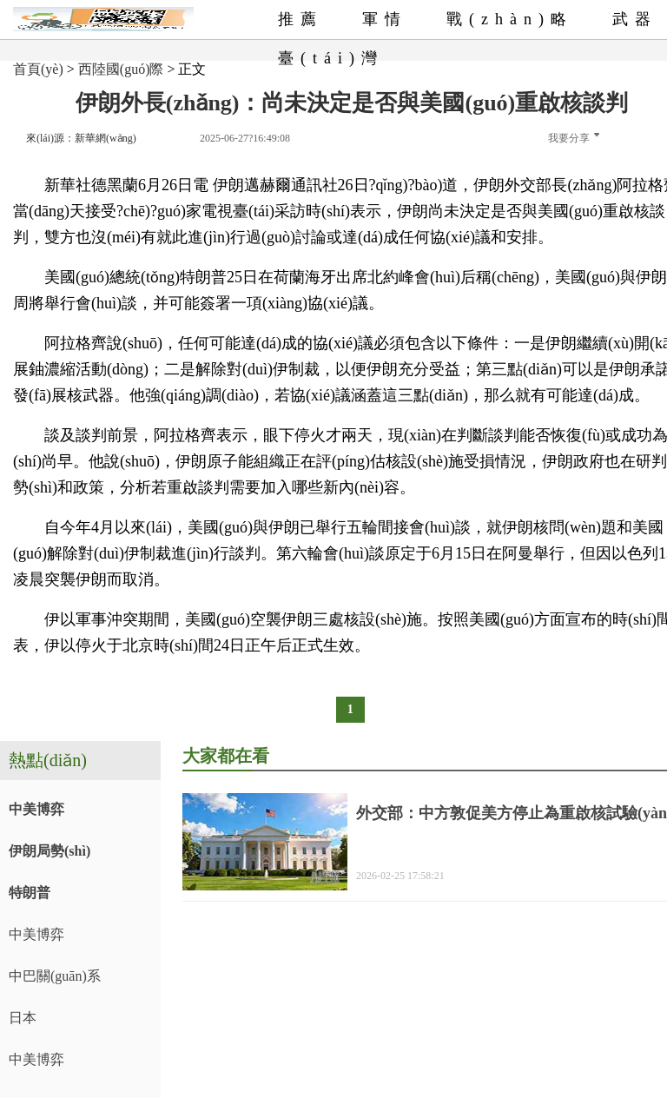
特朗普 (29, 892)
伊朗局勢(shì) (49, 850)
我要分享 (573, 138)
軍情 (384, 19)
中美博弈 (36, 809)
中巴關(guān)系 (55, 976)
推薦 (300, 19)
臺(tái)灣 (331, 58)
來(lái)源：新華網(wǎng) (81, 138)
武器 (634, 19)
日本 (22, 1017)
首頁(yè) (38, 69)
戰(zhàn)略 (509, 19)
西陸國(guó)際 (121, 69)
